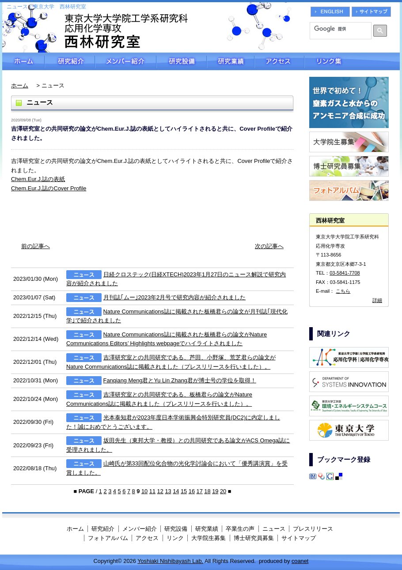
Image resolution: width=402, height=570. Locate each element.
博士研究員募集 (254, 538)
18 (207, 491)
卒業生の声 (240, 528)
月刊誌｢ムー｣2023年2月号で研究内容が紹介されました (174, 297)
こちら (343, 291)
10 (144, 491)
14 (176, 491)
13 (168, 491)
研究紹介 (70, 61)
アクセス (279, 61)
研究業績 (230, 61)
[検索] (337, 29)
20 (223, 491)
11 (152, 491)
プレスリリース (313, 528)
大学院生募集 (208, 538)
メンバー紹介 (125, 61)
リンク (175, 538)
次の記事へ (269, 246)
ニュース (273, 528)
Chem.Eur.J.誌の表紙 (38, 179)
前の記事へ (35, 246)
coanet (300, 561)
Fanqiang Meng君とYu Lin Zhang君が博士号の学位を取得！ (179, 380)
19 (215, 491)
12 (160, 491)
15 (184, 491)
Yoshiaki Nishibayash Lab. (170, 561)
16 (192, 491)
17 (200, 491)
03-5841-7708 (345, 273)
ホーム (23, 61)
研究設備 (181, 61)
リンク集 (352, 61)
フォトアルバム (108, 538)
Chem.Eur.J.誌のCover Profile (48, 188)
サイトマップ (298, 538)
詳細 (377, 300)
